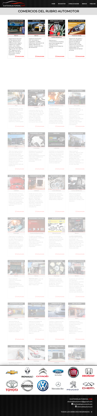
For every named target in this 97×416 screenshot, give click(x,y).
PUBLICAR (92, 4)
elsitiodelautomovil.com (81, 404)
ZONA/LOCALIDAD (73, 4)
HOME (53, 4)
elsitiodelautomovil (83, 406)
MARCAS (84, 4)
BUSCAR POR (61, 4)
